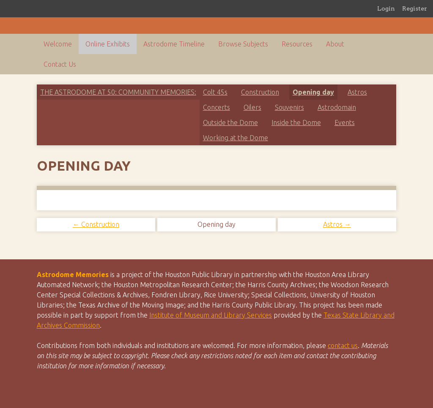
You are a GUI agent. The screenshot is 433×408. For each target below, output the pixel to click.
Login (386, 8)
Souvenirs (289, 107)
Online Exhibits (107, 44)
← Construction (96, 224)
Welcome (58, 44)
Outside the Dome (230, 122)
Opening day (313, 92)
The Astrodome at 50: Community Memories (117, 92)
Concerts (216, 107)
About (335, 44)
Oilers (252, 107)
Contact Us (60, 64)
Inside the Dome (296, 122)
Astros (357, 92)
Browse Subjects (243, 44)
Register (414, 8)
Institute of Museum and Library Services (210, 315)
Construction (260, 92)
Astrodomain (337, 107)
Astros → (337, 224)
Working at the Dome (235, 137)
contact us (343, 345)
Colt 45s (215, 92)
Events (344, 122)
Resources (297, 44)
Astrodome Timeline (174, 44)
